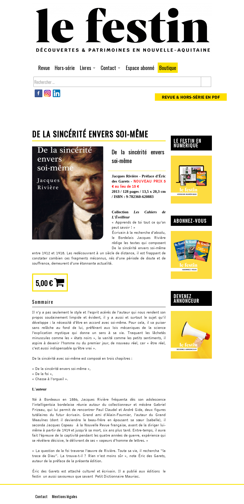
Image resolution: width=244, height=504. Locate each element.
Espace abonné (140, 68)
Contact (109, 68)
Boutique (167, 68)
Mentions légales (64, 496)
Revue (44, 68)
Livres (86, 68)
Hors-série (65, 68)
